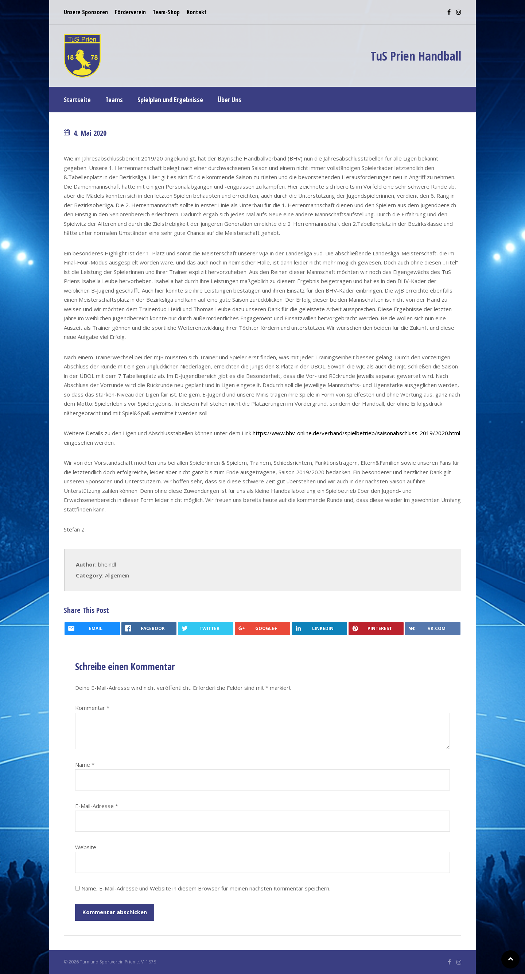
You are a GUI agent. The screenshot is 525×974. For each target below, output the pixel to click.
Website (85, 847)
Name (84, 764)
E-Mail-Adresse (96, 805)
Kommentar (92, 707)
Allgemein (117, 575)
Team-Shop (166, 12)
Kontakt (197, 12)
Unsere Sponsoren (86, 12)
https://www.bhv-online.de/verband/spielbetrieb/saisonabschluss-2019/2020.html (356, 433)
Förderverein (130, 12)
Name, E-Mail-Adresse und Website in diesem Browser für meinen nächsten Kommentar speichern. (205, 888)
